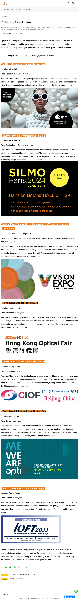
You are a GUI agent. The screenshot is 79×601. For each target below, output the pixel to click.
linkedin (27, 567)
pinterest (19, 567)
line (6, 567)
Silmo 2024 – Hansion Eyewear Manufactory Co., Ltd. (23, 574)
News (8, 9)
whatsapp (14, 567)
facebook (2, 567)
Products (5, 586)
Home (4, 9)
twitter (10, 567)
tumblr (23, 567)
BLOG (12, 9)
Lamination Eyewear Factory (16, 579)
